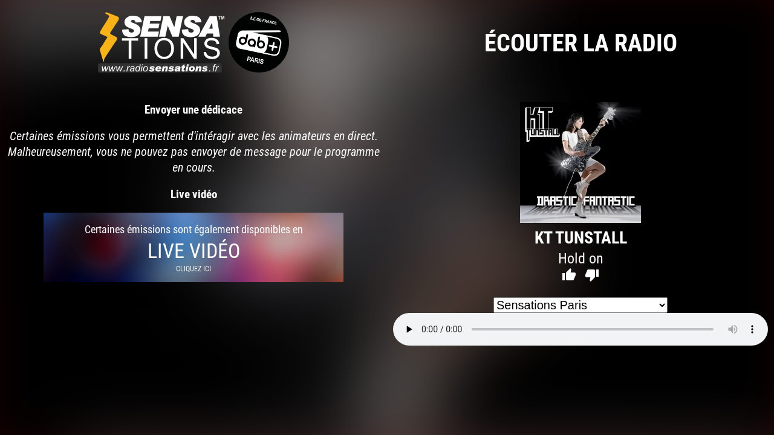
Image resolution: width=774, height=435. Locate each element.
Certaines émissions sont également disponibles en (193, 247)
